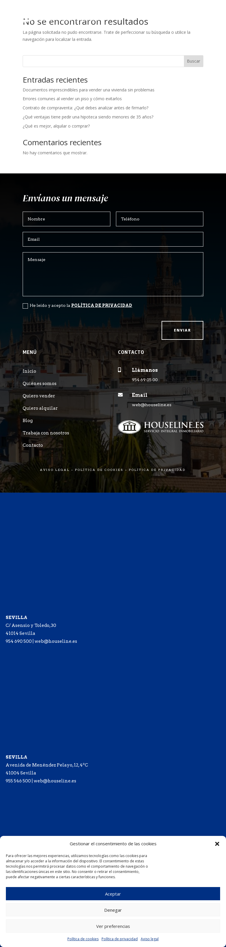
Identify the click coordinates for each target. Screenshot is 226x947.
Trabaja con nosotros (46, 433)
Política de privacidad (120, 938)
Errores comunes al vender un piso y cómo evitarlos (72, 98)
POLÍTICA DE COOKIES (99, 469)
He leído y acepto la (77, 305)
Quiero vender (39, 396)
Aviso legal (150, 938)
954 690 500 (19, 641)
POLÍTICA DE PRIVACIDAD (101, 305)
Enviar (182, 330)
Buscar (193, 61)
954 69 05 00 (145, 379)
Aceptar (113, 894)
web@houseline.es (151, 404)
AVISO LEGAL (55, 469)
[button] (217, 844)
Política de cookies (83, 938)
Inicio (29, 371)
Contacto (33, 445)
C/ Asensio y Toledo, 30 (31, 625)
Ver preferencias (113, 926)
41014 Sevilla (20, 633)
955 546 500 (18, 781)
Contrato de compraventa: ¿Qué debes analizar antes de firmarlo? (85, 108)
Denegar (113, 910)
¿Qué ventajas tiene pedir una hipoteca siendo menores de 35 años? (88, 117)
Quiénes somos (39, 383)
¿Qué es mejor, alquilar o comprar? (56, 126)
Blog (28, 420)
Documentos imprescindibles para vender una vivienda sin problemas (88, 90)
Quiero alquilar (40, 408)
